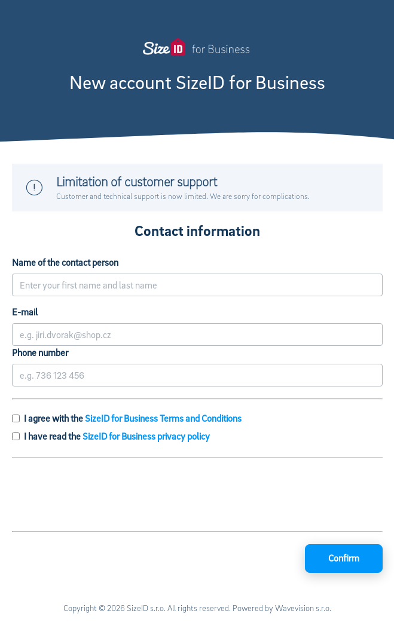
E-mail (25, 312)
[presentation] (197, 495)
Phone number (40, 352)
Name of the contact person (65, 262)
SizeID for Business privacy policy (146, 436)
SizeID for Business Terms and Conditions (163, 418)
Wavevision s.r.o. (303, 608)
